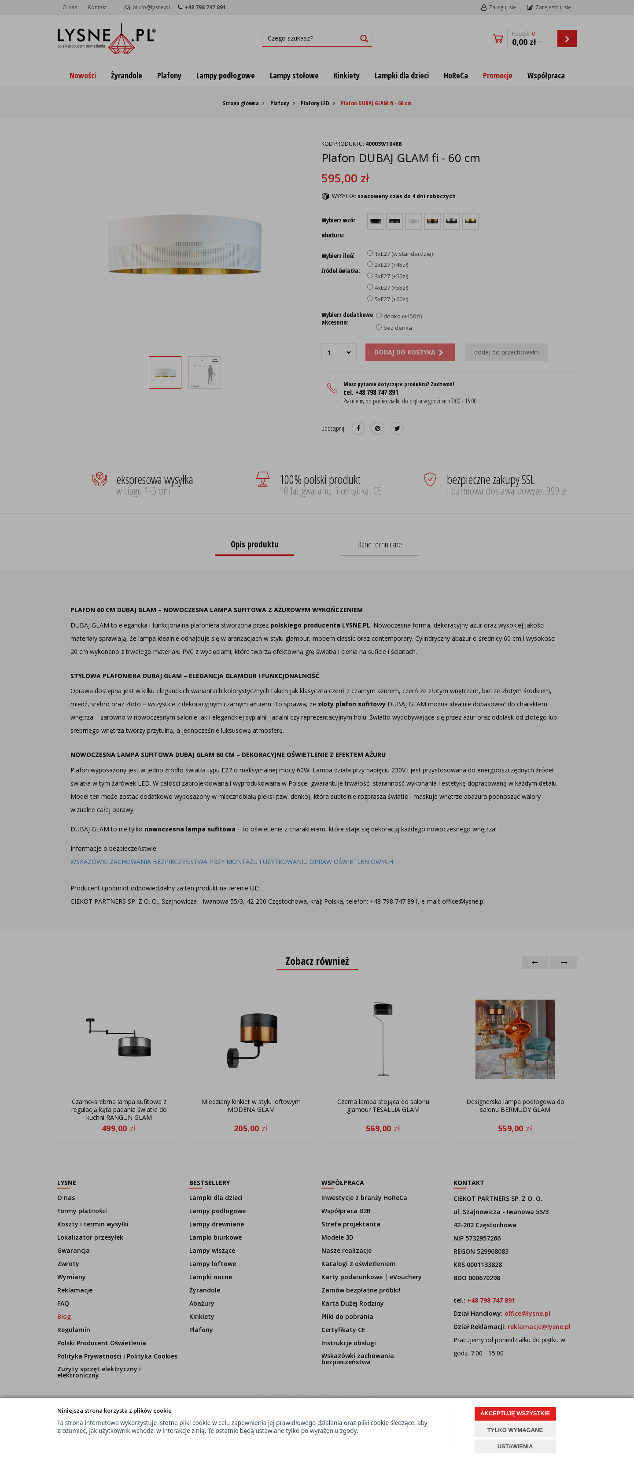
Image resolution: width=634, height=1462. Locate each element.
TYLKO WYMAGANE (515, 1430)
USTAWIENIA (515, 1446)
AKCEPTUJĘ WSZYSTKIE (515, 1413)
